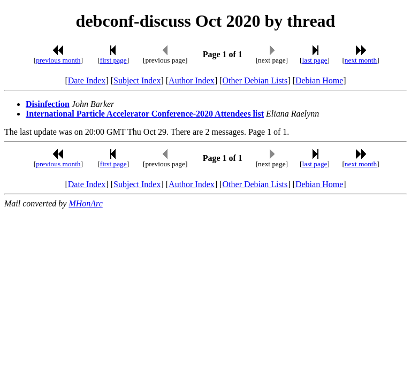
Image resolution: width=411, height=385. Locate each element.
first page (113, 60)
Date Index (87, 80)
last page (315, 60)
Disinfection (48, 104)
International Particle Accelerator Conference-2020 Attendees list (145, 113)
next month (361, 60)
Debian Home (319, 80)
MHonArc (85, 203)
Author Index (192, 80)
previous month (58, 60)
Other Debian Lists (255, 80)
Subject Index (137, 80)
